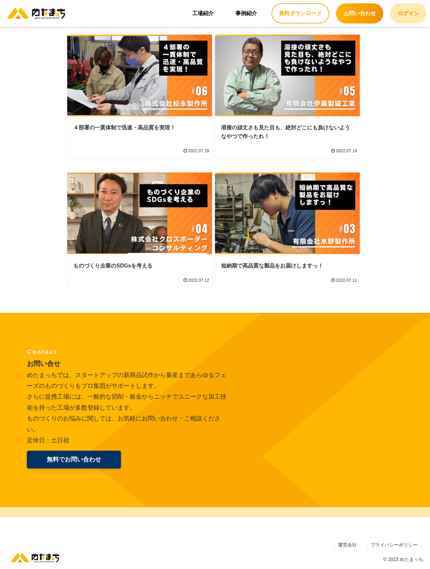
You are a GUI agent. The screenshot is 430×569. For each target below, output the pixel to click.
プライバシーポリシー (394, 544)
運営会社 (347, 544)
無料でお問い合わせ (74, 459)
